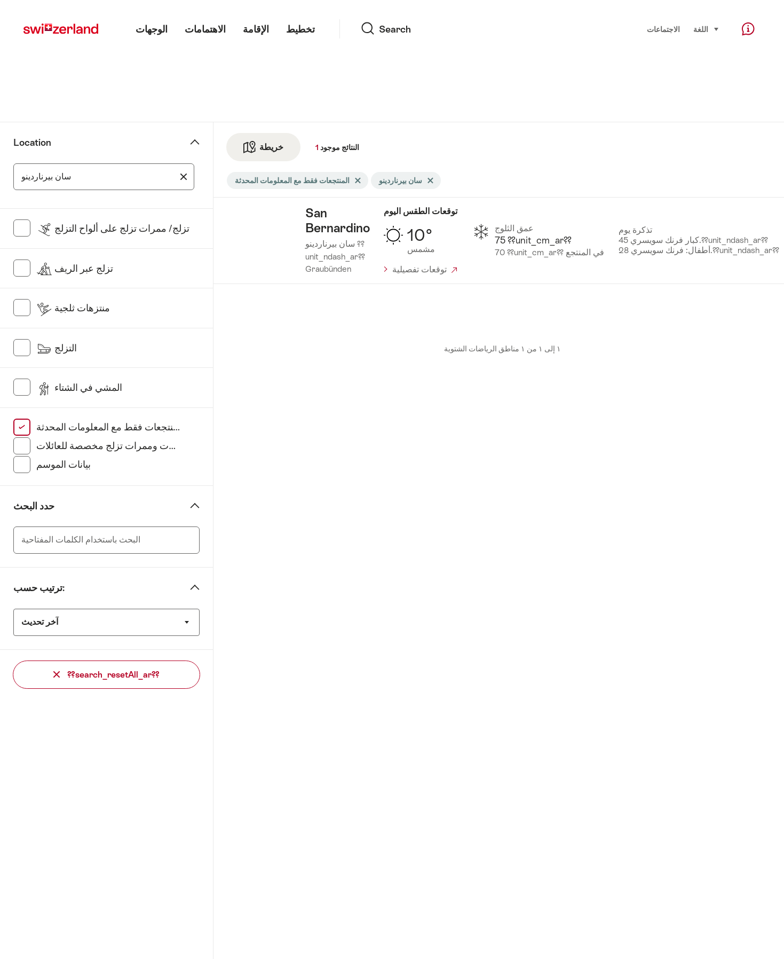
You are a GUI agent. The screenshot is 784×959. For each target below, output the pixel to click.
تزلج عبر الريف (74, 268)
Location (32, 142)
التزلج (56, 348)
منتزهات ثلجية (73, 308)
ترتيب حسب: (39, 588)
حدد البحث (33, 506)
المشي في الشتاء (79, 387)
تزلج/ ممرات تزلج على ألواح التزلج (112, 228)
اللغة (706, 28)
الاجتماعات (663, 29)
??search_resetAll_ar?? (106, 675)
